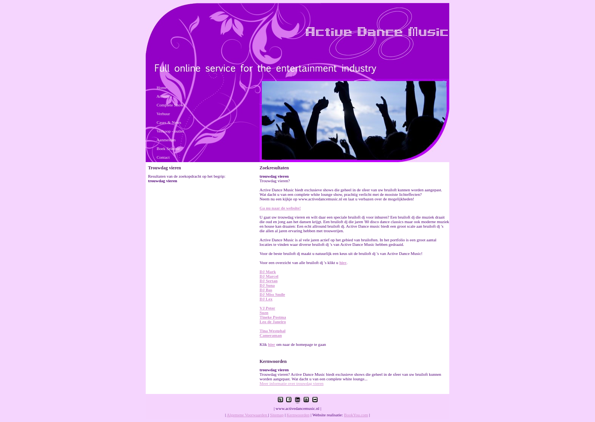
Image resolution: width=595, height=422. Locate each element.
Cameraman (271, 335)
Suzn (264, 312)
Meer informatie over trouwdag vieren (292, 383)
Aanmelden (166, 140)
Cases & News (169, 122)
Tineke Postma (273, 317)
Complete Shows (171, 105)
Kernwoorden (297, 415)
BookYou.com (356, 415)
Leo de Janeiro (273, 321)
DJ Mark (268, 271)
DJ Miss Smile (272, 294)
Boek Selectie (168, 148)
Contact (163, 157)
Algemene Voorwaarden (247, 415)
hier (342, 262)
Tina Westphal (272, 330)
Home (162, 87)
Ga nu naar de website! (280, 208)
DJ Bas (266, 290)
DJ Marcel (269, 276)
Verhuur (163, 113)
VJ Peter (267, 308)
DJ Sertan (268, 280)
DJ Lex (266, 299)
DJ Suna (267, 285)
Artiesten (164, 96)
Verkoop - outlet (170, 131)
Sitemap (276, 415)
